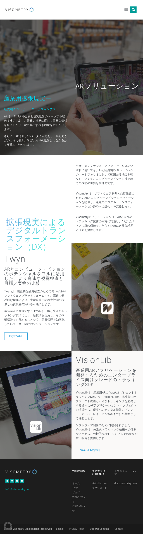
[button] (126, 10)
